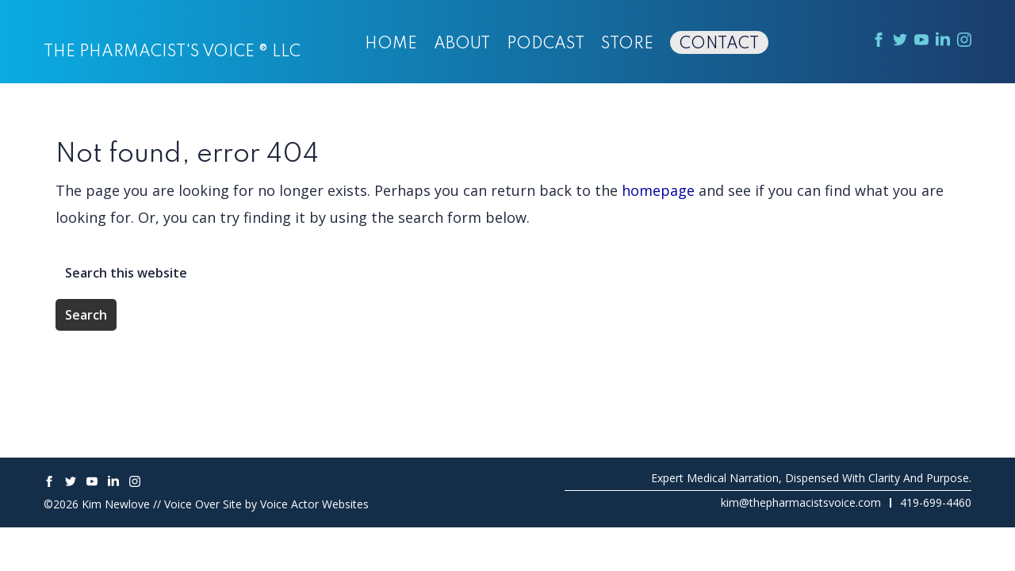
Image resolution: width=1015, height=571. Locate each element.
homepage (658, 190)
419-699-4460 (935, 502)
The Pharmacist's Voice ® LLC (172, 52)
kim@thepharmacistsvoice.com (801, 502)
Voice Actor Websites (314, 504)
